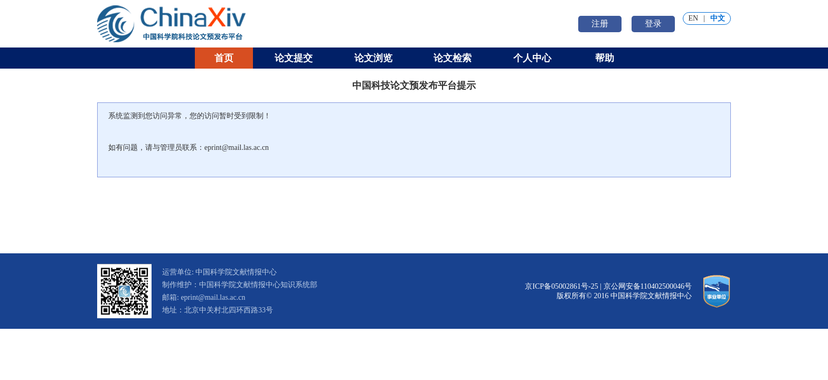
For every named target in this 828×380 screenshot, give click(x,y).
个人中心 (532, 58)
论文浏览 (373, 58)
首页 (223, 58)
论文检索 (453, 58)
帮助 (604, 58)
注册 (599, 23)
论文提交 (294, 58)
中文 (717, 18)
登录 (653, 23)
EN (694, 18)
